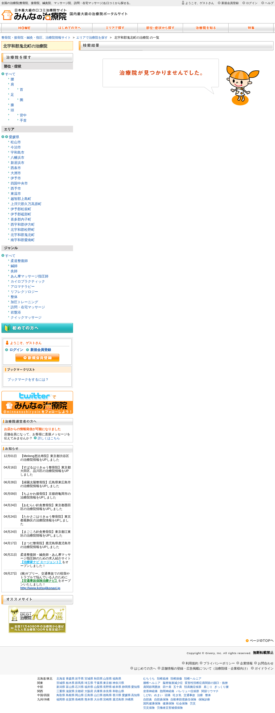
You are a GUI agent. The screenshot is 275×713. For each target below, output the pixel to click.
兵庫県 (98, 691)
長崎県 (79, 699)
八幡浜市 (17, 158)
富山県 (70, 686)
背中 (23, 115)
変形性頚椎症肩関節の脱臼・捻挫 (206, 682)
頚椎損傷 (176, 678)
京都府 (79, 691)
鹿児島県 (118, 699)
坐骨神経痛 (150, 691)
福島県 (117, 678)
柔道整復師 (19, 261)
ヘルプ (269, 3)
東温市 (16, 194)
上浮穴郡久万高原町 (26, 204)
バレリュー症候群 (187, 691)
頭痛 (167, 695)
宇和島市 (17, 152)
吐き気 (177, 695)
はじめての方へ (145, 668)
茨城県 (60, 682)
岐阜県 (117, 686)
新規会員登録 (230, 3)
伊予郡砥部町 (21, 214)
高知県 (135, 695)
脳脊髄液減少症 (173, 682)
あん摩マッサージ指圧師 (29, 276)
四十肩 (167, 686)
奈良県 (107, 691)
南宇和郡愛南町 (23, 240)
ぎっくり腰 (221, 686)
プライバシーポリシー (219, 663)
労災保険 (149, 707)
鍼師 (14, 266)
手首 (23, 120)
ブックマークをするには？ (28, 380)
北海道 (60, 678)
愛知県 (135, 686)
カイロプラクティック (28, 281)
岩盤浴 (16, 312)
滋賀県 (70, 691)
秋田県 (98, 678)
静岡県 (126, 686)
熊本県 (89, 699)
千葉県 (98, 682)
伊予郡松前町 (21, 209)
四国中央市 (19, 183)
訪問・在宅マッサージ (28, 307)
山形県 (107, 678)
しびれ (147, 695)
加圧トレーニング (24, 302)
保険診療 (204, 699)
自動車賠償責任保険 (183, 699)
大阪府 (89, 691)
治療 (200, 695)
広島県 (89, 695)
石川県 (79, 686)
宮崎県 (107, 699)
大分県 (98, 699)
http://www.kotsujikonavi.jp (40, 588)
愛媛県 (14, 137)
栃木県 (70, 682)
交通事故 (189, 695)
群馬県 (79, 682)
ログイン (252, 3)
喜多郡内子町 (21, 219)
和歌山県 (118, 691)
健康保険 (168, 703)
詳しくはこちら (49, 438)
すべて (10, 74)
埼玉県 (89, 682)
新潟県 (60, 686)
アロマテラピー (23, 287)
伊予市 (16, 178)
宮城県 (89, 678)
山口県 (98, 695)
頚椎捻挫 (162, 678)
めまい (158, 695)
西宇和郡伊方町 (23, 225)
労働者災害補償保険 (170, 707)
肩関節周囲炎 (151, 686)
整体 (14, 297)
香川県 (117, 695)
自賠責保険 (161, 699)
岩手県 (79, 678)
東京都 (107, 682)
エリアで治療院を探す (92, 37)
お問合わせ (266, 663)
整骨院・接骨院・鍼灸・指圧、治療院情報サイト (36, 37)
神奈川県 (118, 682)
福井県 (89, 686)
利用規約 (192, 663)
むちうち (149, 678)
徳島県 (107, 695)
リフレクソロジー (24, 292)
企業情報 (246, 663)
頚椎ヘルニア (192, 678)
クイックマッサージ (26, 317)
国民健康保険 (151, 703)
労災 (193, 703)
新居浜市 (17, 163)
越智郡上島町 (21, 199)
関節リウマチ (210, 691)
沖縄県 (129, 699)
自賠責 (147, 699)
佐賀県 (70, 699)
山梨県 (98, 686)
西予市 (16, 188)
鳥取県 (60, 695)
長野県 (107, 686)
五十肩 (177, 686)
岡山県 (79, 695)
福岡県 (60, 699)
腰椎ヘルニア (151, 682)
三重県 (60, 691)
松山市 (16, 142)
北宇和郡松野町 (23, 230)
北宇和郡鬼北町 (23, 235)
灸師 (14, 271)
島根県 (70, 695)
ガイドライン (264, 668)
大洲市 (16, 173)
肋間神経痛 (167, 691)
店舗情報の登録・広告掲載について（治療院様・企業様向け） (205, 668)
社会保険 (182, 703)
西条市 (16, 168)
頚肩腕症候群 (192, 686)
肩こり (208, 686)
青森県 (70, 678)
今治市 (16, 147)
